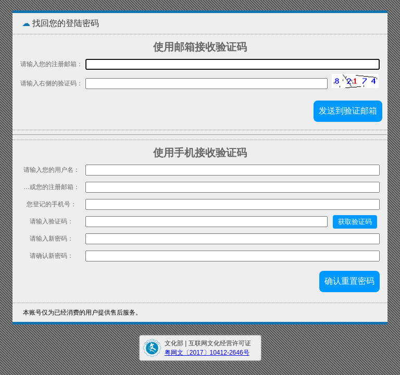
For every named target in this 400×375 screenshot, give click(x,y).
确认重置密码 (349, 281)
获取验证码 (355, 222)
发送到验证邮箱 (348, 110)
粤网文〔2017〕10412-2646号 (207, 352)
